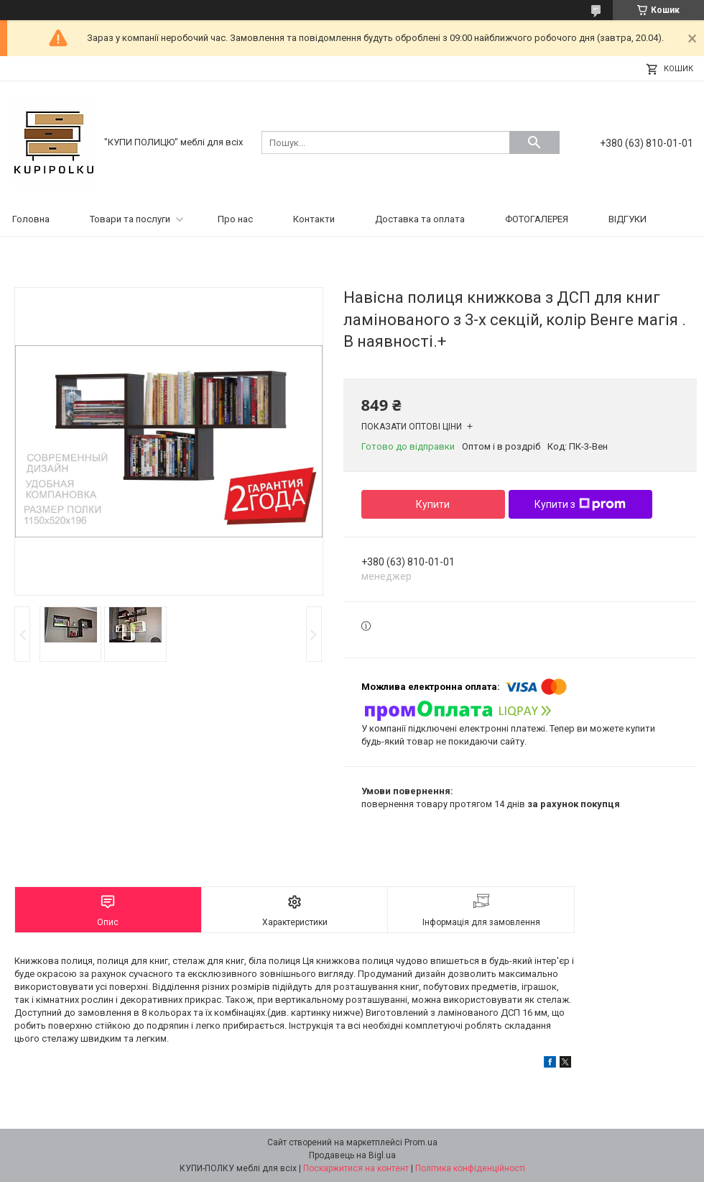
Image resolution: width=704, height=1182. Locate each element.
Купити (433, 504)
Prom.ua (420, 1142)
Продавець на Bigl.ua (352, 1155)
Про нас (235, 219)
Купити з (580, 504)
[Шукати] (534, 142)
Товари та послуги (130, 219)
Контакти (314, 219)
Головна (31, 219)
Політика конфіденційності (470, 1168)
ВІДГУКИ (627, 219)
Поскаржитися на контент (356, 1168)
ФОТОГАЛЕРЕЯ (536, 219)
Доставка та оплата (420, 219)
